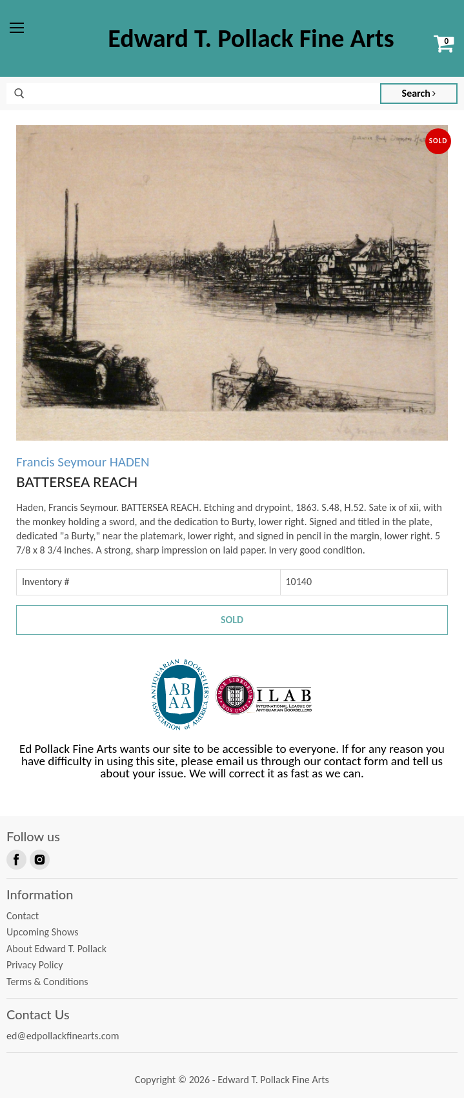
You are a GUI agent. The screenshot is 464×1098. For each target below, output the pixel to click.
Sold (232, 620)
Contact (22, 916)
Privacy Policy (34, 965)
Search (419, 93)
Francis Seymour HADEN (83, 462)
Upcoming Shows (42, 932)
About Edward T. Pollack (56, 949)
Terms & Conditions (47, 981)
